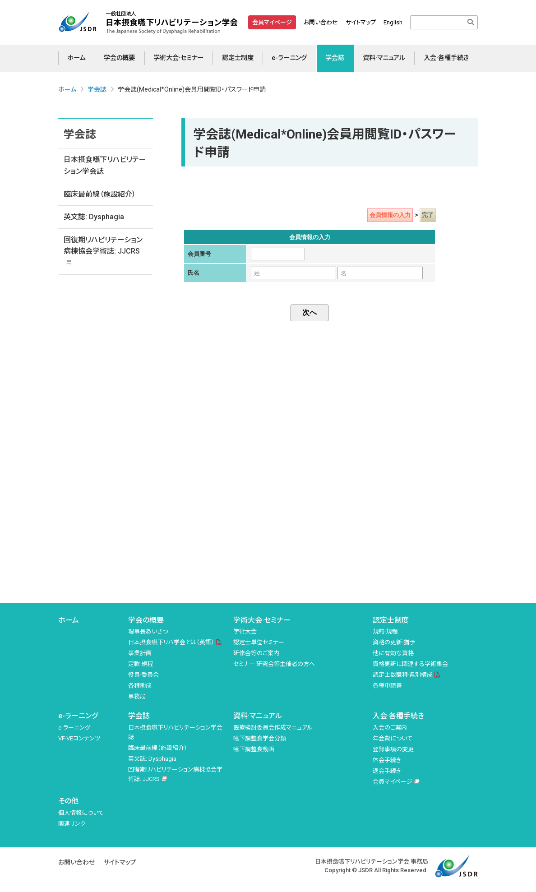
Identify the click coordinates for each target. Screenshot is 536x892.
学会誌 (334, 58)
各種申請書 (387, 685)
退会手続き (387, 770)
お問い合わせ (321, 22)
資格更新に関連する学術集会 (410, 664)
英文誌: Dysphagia (94, 217)
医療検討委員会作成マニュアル (273, 727)
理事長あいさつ (148, 631)
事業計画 (140, 653)
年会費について (392, 738)
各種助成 (140, 685)
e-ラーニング (289, 58)
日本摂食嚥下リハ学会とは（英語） (171, 642)
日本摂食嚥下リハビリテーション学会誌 (105, 165)
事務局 (137, 696)
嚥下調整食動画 (253, 749)
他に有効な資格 (393, 653)
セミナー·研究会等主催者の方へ (274, 664)
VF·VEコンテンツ (79, 738)
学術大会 (245, 631)
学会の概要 (119, 58)
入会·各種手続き (446, 58)
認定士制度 (238, 58)
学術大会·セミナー (178, 58)
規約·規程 (385, 631)
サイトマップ (361, 22)
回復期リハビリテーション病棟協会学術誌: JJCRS (103, 246)
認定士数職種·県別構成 (403, 674)
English (393, 22)
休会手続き (387, 760)
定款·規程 (140, 664)
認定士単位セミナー (258, 642)
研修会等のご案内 (256, 653)
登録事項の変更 (393, 749)
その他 (68, 801)
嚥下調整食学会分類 (259, 738)
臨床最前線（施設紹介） (100, 194)
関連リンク (72, 823)
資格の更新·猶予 (394, 642)
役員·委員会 (143, 674)
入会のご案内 (390, 727)
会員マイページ (272, 22)
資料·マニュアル (384, 58)
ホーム (76, 58)
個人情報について (81, 812)
